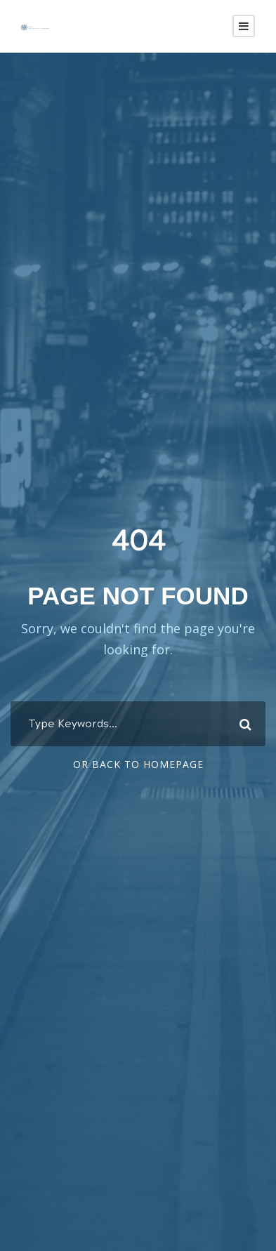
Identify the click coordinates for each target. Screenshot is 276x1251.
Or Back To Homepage (138, 764)
